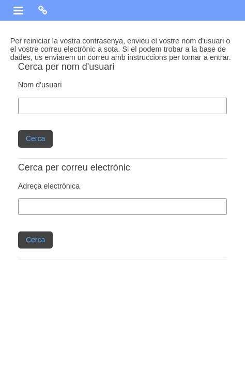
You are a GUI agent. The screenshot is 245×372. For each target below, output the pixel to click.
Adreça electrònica (49, 186)
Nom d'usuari (40, 85)
